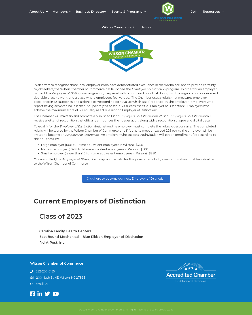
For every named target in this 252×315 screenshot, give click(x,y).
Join (194, 11)
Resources (211, 11)
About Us (37, 11)
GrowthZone (165, 309)
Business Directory (91, 11)
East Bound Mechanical (59, 237)
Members (60, 11)
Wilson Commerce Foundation (126, 27)
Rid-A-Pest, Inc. (52, 243)
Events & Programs (126, 11)
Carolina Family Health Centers (65, 231)
